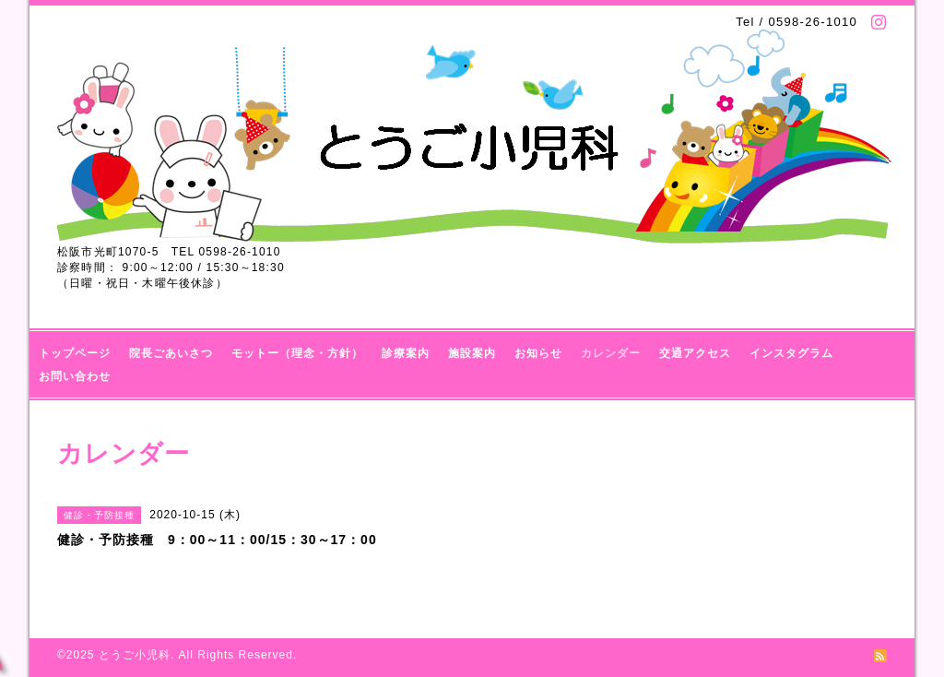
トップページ (75, 353)
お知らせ (538, 353)
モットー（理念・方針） (297, 353)
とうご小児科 (135, 654)
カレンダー (611, 353)
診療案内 (406, 353)
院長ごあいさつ (171, 353)
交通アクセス (695, 353)
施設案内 (472, 353)
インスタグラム (791, 353)
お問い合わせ (75, 376)
